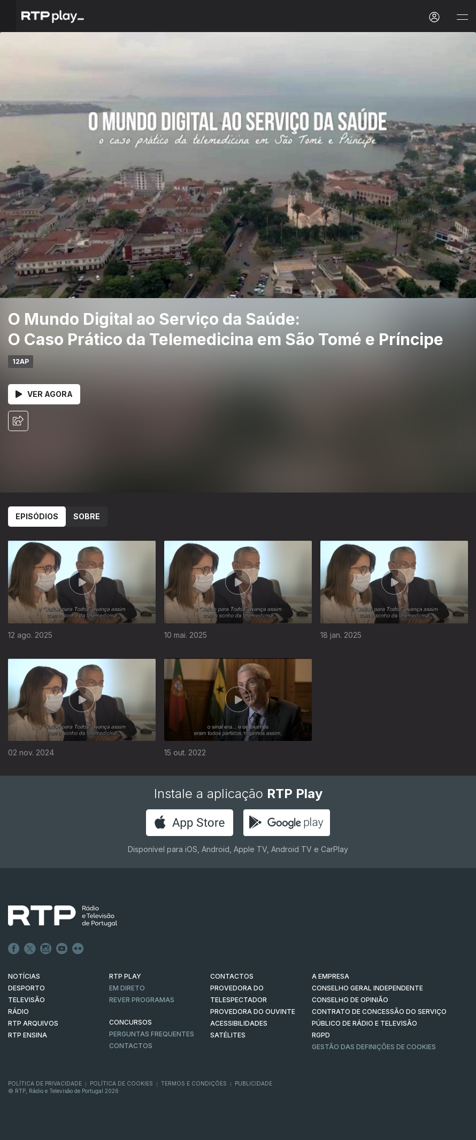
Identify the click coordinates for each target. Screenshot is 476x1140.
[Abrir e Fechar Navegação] (462, 17)
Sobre (86, 516)
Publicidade (253, 1083)
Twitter (30, 949)
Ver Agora (44, 394)
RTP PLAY (125, 976)
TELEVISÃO (26, 1000)
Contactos (130, 1046)
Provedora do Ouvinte (252, 1012)
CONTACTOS (232, 976)
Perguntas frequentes (151, 1034)
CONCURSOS (130, 1022)
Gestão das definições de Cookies (374, 1047)
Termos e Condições (194, 1083)
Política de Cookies (121, 1083)
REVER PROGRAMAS (141, 1000)
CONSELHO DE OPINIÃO (350, 1000)
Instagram (46, 949)
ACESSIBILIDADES (238, 1023)
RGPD (321, 1035)
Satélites (227, 1035)
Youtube (62, 949)
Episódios (37, 516)
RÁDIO (18, 1012)
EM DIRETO (127, 988)
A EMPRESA (330, 976)
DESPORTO (26, 988)
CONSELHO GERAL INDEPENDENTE (367, 988)
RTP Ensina (27, 1035)
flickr (78, 949)
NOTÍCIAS (24, 976)
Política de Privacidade (45, 1083)
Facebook (14, 949)
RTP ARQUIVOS (33, 1023)
